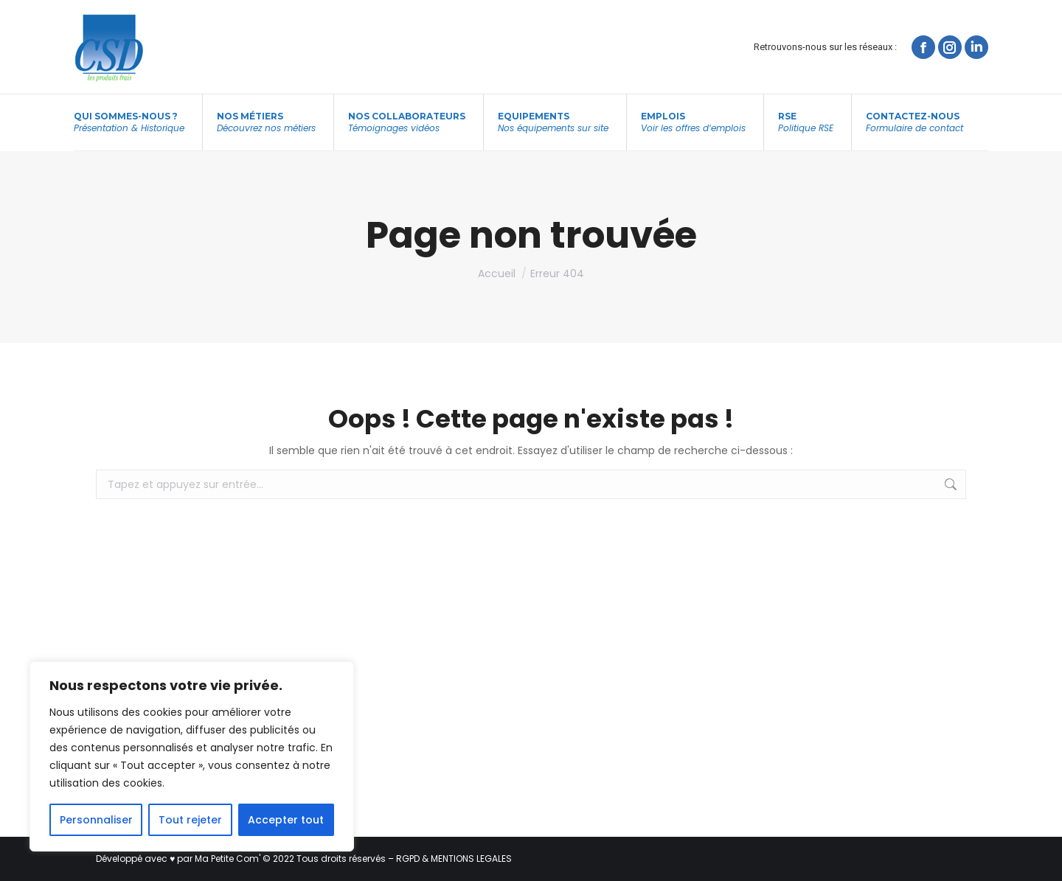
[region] (192, 756)
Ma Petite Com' (227, 858)
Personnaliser (96, 819)
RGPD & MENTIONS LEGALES (454, 858)
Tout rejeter (190, 819)
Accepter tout (286, 819)
